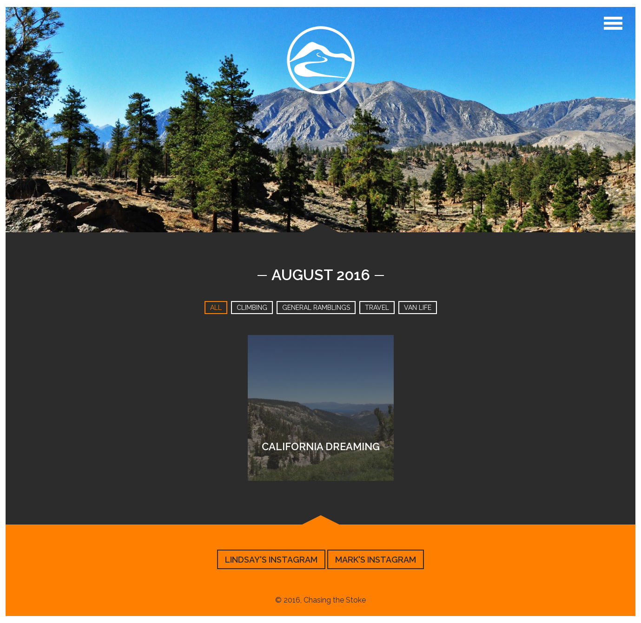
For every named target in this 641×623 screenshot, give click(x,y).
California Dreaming (321, 446)
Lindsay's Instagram (271, 559)
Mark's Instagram (375, 559)
